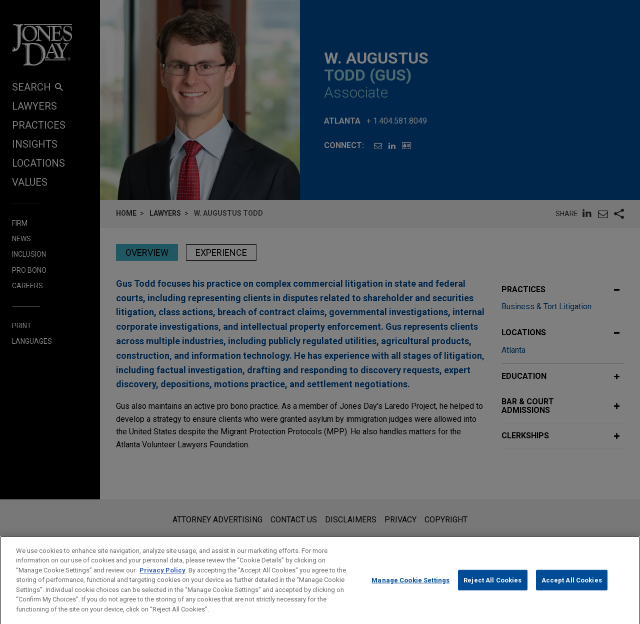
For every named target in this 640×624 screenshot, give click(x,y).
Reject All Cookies (493, 587)
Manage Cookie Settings (411, 587)
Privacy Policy (163, 577)
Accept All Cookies (572, 587)
